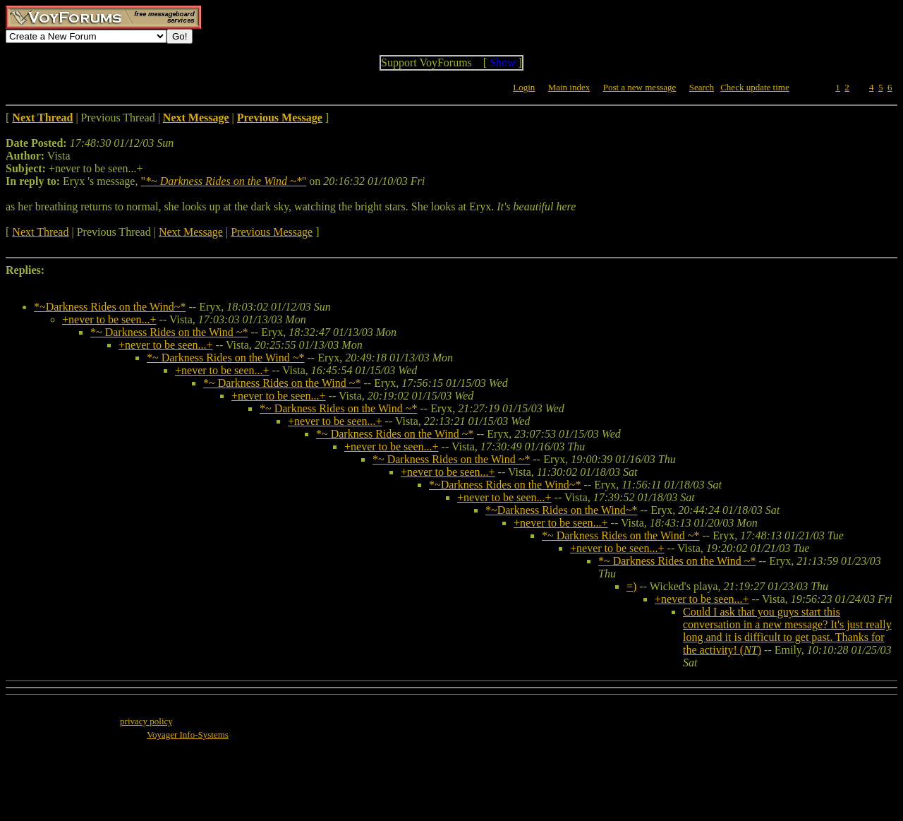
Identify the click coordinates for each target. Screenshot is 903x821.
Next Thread (40, 232)
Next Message (191, 232)
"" (223, 181)
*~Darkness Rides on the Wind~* (110, 307)
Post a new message (640, 87)
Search (701, 87)
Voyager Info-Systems (188, 734)
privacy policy (146, 721)
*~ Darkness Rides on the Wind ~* (169, 332)
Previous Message (272, 232)
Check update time (754, 87)
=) (631, 586)
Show (502, 62)
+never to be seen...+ (109, 319)
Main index (569, 87)
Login (524, 87)
